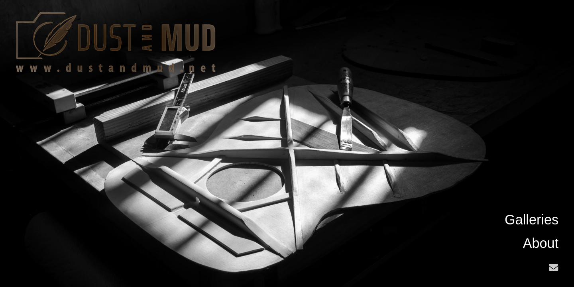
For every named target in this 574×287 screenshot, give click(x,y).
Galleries (531, 219)
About (540, 243)
